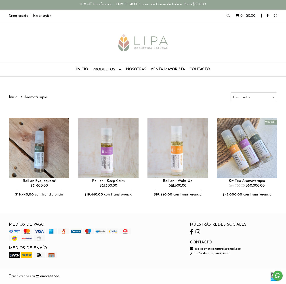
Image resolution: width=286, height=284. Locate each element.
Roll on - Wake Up (178, 181)
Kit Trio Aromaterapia (247, 181)
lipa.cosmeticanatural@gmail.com (216, 249)
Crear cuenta (18, 16)
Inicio (82, 69)
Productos (107, 69)
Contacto (199, 69)
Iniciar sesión (42, 16)
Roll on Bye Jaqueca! (39, 181)
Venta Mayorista (168, 69)
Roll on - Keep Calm (108, 181)
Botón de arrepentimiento (210, 253)
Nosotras (136, 69)
